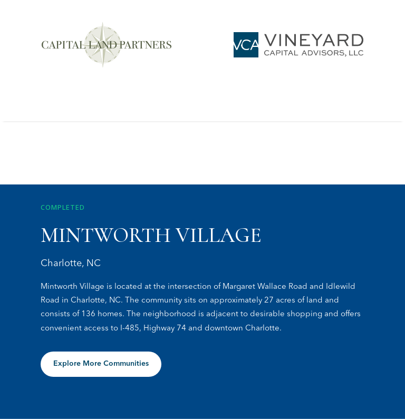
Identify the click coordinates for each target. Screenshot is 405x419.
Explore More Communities (101, 363)
